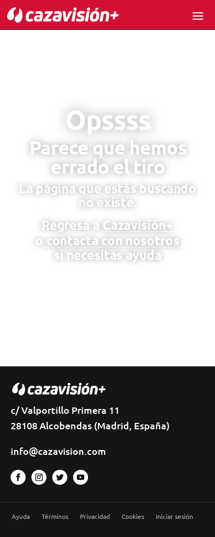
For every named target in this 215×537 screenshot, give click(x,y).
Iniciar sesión (174, 516)
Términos (55, 516)
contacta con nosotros (113, 240)
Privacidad (95, 516)
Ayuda (21, 516)
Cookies (133, 516)
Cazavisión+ (137, 225)
